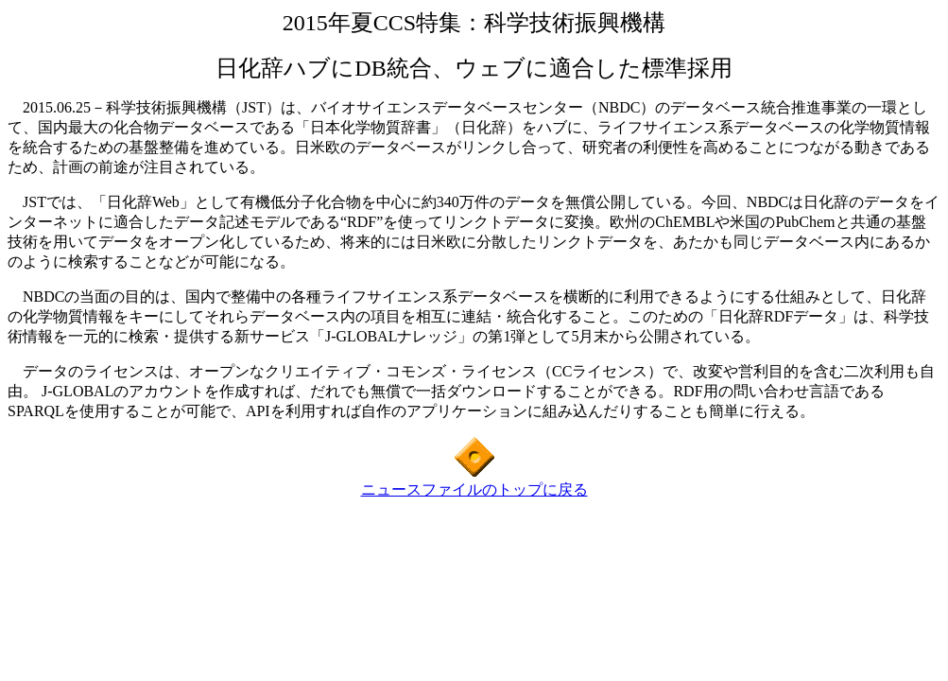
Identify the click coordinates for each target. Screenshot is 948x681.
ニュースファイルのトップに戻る (474, 489)
